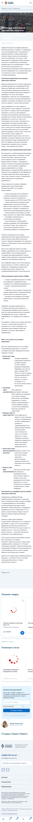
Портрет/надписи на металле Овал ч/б (13, 624)
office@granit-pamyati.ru (9, 758)
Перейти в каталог (7, 641)
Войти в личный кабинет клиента (14, 763)
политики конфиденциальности (17, 715)
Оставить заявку (16, 710)
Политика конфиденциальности (9, 813)
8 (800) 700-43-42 (9, 755)
